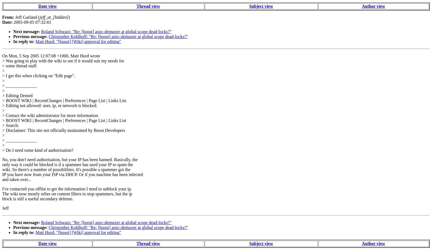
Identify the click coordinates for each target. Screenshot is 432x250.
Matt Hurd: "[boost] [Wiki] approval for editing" (78, 41)
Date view (47, 6)
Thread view (148, 6)
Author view (373, 6)
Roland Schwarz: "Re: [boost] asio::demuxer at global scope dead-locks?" (106, 31)
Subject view (261, 6)
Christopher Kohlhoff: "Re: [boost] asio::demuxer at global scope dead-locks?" (118, 36)
